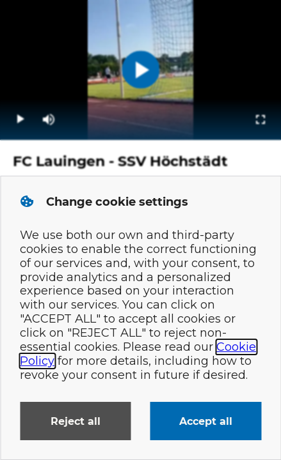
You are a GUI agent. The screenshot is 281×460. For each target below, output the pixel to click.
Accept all (205, 421)
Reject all (75, 421)
